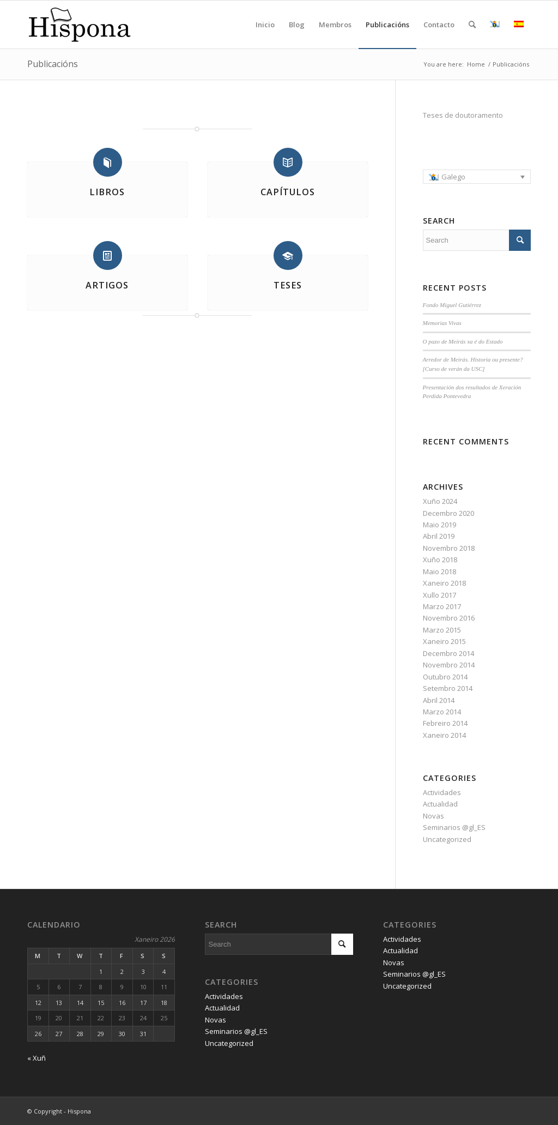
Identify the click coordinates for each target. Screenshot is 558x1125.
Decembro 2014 (448, 653)
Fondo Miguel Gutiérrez (452, 305)
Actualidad (440, 804)
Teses (288, 285)
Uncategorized (447, 839)
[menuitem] (477, 177)
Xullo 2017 (439, 595)
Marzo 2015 (442, 630)
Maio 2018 (439, 571)
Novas (433, 816)
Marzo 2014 (442, 712)
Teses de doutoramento (463, 115)
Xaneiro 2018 (444, 583)
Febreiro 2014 (445, 723)
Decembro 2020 (448, 513)
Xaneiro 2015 (444, 641)
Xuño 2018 (440, 559)
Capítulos (287, 192)
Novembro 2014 (449, 665)
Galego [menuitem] (453, 177)
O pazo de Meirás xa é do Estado (463, 341)
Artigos (107, 285)
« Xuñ (36, 1058)
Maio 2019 (439, 525)
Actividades (442, 792)
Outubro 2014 (445, 677)
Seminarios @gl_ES (454, 827)
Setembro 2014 (447, 688)
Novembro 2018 (449, 548)
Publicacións (52, 64)
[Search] (472, 25)
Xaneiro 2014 (444, 735)
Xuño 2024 (440, 501)
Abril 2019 (438, 536)
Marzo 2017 (442, 606)
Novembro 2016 (449, 618)
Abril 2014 (438, 700)
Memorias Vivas (442, 323)
